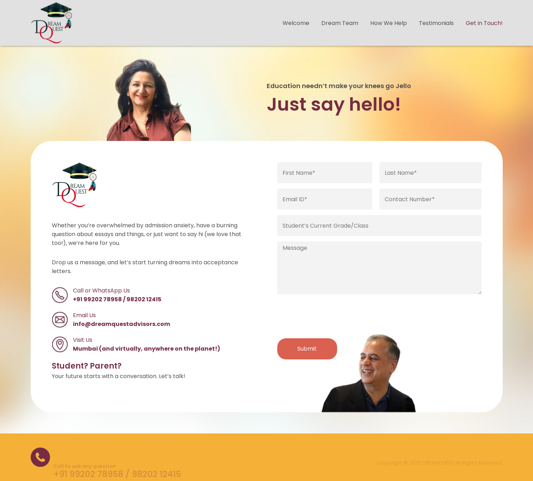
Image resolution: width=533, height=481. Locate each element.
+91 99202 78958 (97, 299)
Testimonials (436, 23)
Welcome (296, 23)
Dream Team (339, 23)
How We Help (388, 23)
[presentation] (330, 315)
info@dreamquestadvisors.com (121, 324)
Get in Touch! (484, 23)
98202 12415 (143, 299)
